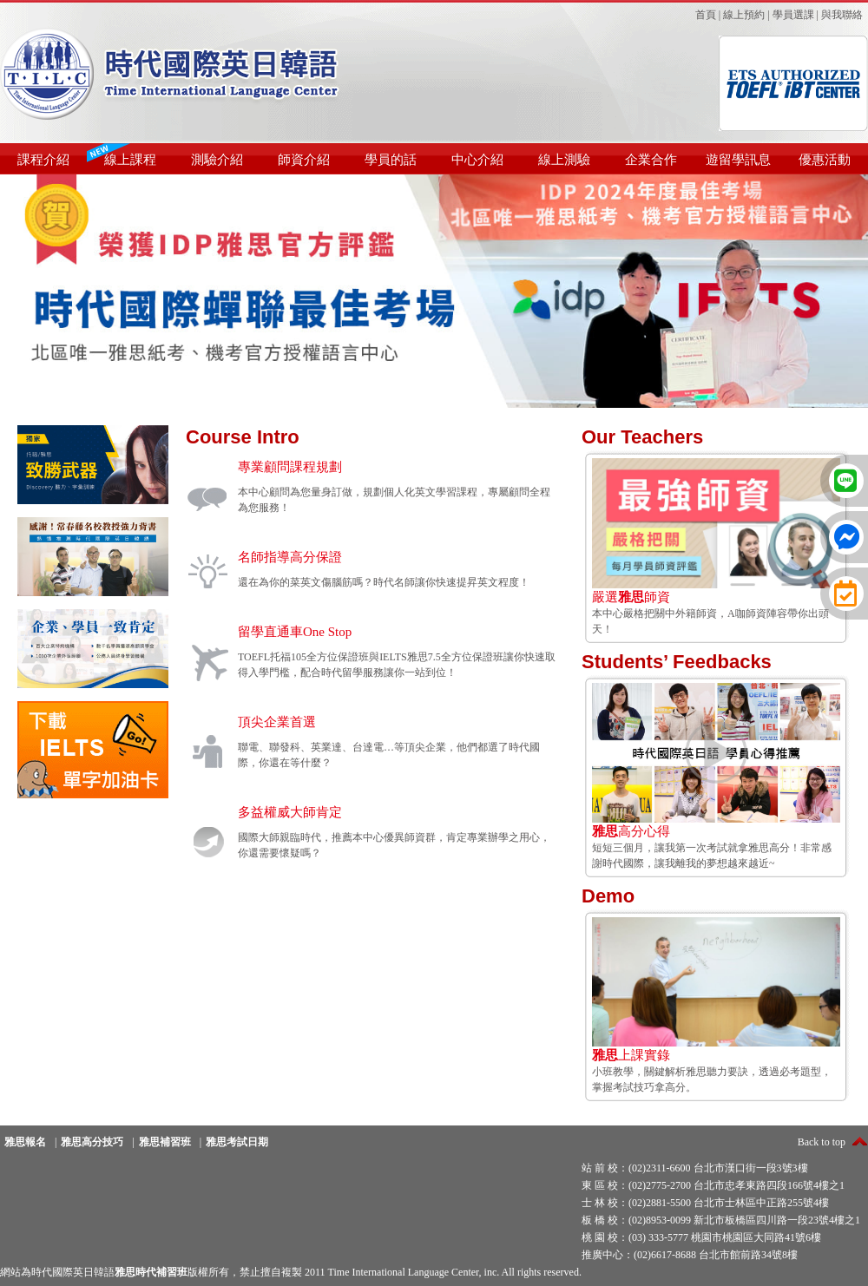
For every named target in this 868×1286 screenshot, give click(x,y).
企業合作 (651, 160)
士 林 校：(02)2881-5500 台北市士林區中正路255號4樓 (705, 1203)
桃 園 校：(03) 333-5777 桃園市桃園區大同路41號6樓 (701, 1237)
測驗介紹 (217, 160)
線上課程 (130, 160)
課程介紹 (43, 160)
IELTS (393, 657)
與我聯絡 (842, 15)
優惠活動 (825, 160)
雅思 (758, 848)
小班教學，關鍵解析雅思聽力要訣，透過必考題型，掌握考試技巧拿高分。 (716, 1065)
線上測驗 (564, 160)
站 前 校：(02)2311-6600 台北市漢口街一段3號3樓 (695, 1168)
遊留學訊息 (738, 160)
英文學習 (436, 492)
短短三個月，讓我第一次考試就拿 (716, 833)
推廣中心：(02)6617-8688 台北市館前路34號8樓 (690, 1255)
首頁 (705, 15)
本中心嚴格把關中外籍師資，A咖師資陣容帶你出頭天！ (716, 607)
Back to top (821, 1142)
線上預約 (744, 15)
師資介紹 (304, 160)
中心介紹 (477, 160)
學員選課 (793, 15)
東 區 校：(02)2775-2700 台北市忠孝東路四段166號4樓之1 (713, 1185)
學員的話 (391, 160)
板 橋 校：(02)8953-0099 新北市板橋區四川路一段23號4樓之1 (721, 1220)
